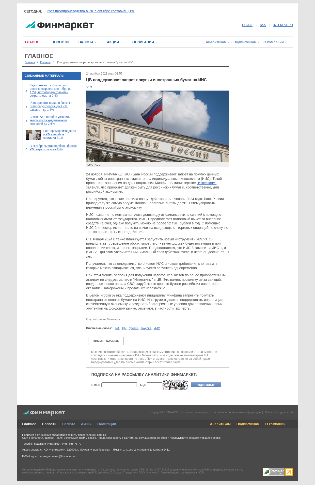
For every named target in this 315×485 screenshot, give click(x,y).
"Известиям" (207, 183)
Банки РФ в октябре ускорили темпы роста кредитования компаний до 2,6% (50, 120)
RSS (263, 25)
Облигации (106, 424)
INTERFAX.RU (283, 25)
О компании (274, 42)
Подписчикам (245, 42)
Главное (45, 62)
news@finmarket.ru (64, 456)
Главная (30, 62)
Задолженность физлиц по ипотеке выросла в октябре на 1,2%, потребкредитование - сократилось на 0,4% (50, 90)
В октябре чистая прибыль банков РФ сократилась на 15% (53, 147)
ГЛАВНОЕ (33, 42)
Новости (49, 424)
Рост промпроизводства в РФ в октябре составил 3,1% (90, 11)
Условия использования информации (237, 412)
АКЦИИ (113, 42)
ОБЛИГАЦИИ (143, 42)
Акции (86, 424)
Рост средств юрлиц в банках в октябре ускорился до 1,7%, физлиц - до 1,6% (51, 106)
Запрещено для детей (279, 412)
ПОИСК (247, 25)
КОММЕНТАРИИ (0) (106, 341)
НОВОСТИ (60, 42)
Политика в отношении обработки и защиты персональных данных (64, 434)
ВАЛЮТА (86, 42)
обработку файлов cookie (204, 437)
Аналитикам (216, 42)
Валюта (68, 424)
